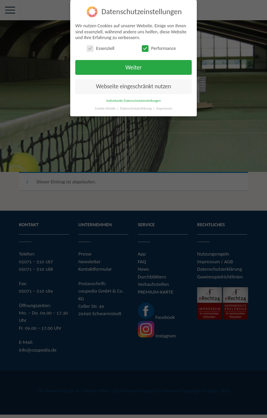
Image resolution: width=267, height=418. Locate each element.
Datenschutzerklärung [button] (136, 108)
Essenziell (100, 48)
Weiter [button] (133, 67)
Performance (159, 48)
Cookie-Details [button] (105, 108)
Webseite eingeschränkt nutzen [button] (133, 86)
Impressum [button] (164, 108)
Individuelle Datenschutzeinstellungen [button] (133, 100)
